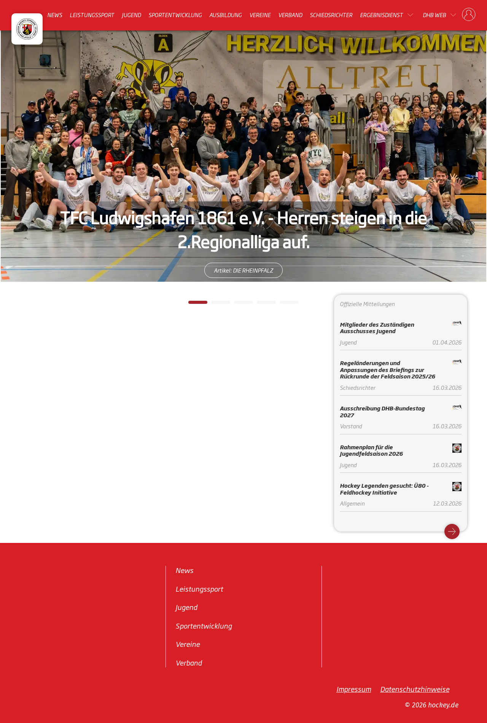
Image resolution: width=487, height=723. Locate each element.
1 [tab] (192, 304)
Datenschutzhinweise (414, 689)
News (54, 14)
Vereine (260, 14)
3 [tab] (238, 304)
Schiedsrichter (331, 14)
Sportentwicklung (175, 14)
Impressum (353, 689)
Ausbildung (225, 14)
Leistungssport (92, 14)
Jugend (131, 14)
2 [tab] (215, 304)
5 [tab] (283, 304)
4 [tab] (260, 304)
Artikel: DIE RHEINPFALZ (243, 270)
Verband (290, 14)
